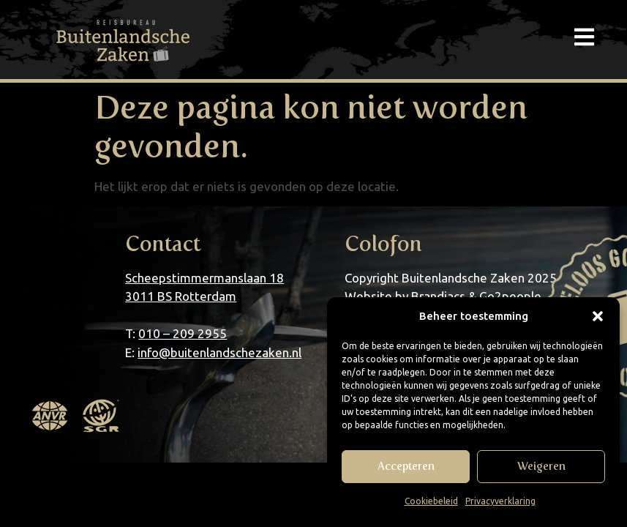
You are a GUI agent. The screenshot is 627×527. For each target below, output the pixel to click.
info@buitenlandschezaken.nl (219, 352)
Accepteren (406, 466)
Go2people (510, 296)
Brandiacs (438, 296)
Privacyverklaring (500, 501)
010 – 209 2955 (182, 333)
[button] (597, 316)
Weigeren (541, 466)
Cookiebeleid (431, 501)
